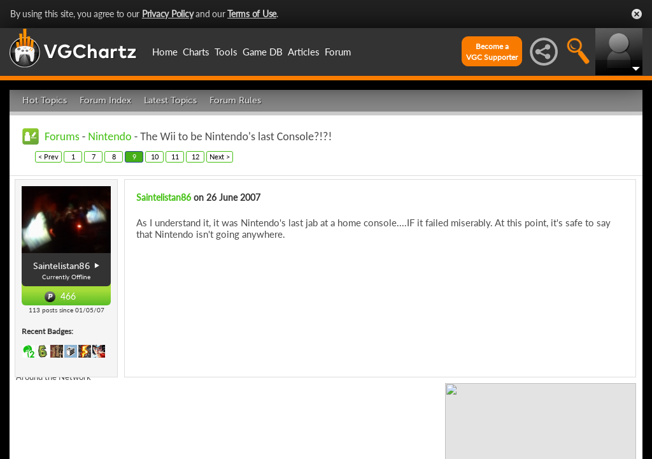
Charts (196, 51)
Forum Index (105, 100)
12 (195, 156)
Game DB (263, 51)
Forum (338, 51)
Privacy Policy (168, 13)
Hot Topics (44, 100)
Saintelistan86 (163, 197)
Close (637, 14)
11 (175, 156)
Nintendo (109, 136)
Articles (304, 51)
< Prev (48, 156)
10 (155, 156)
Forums (62, 136)
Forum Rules (235, 100)
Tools (226, 51)
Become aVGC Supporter (492, 51)
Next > (219, 156)
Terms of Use (251, 13)
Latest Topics (170, 100)
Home (165, 51)
